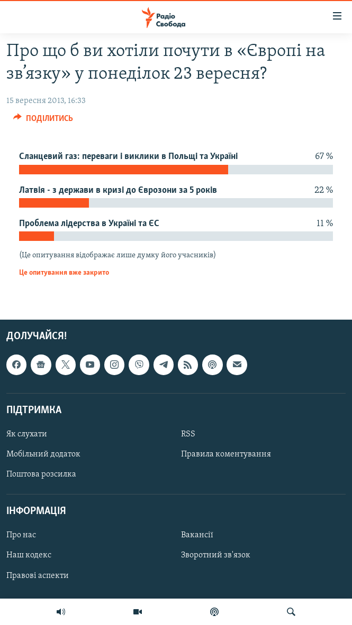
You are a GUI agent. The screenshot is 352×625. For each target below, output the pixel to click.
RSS (188, 434)
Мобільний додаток (43, 454)
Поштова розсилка (41, 474)
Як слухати (26, 434)
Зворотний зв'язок (215, 556)
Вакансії (197, 535)
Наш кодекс (28, 556)
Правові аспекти (37, 576)
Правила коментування (226, 454)
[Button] (43, 121)
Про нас (21, 535)
